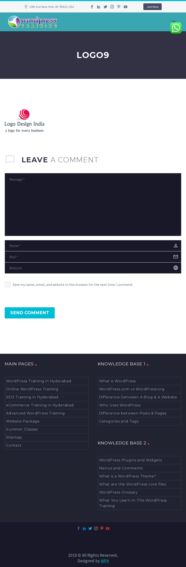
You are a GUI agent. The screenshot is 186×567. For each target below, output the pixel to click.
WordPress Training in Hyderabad (38, 381)
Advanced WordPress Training (35, 413)
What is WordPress (117, 381)
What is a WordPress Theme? (127, 476)
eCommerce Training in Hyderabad (40, 405)
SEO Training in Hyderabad (32, 397)
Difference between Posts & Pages (133, 413)
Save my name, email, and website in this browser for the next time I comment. (73, 284)
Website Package (23, 421)
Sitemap (14, 437)
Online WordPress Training (32, 389)
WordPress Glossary (118, 492)
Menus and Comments (121, 468)
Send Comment (29, 312)
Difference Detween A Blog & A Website (138, 397)
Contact (14, 445)
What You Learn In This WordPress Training (133, 503)
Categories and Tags (119, 421)
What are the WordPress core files (132, 484)
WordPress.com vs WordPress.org (132, 389)
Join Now (152, 7)
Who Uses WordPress (120, 405)
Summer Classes (22, 429)
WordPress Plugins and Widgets (130, 460)
